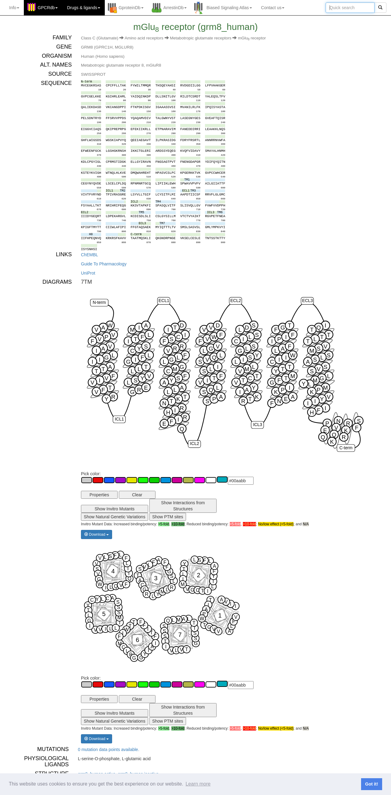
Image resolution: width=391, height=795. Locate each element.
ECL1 (164, 300)
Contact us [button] (273, 7)
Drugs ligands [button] (83, 7)
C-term (346, 447)
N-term (99, 302)
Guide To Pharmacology (103, 263)
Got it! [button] (371, 784)
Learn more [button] (197, 783)
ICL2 (194, 443)
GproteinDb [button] (131, 7)
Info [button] (14, 7)
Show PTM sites (167, 516)
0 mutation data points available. (108, 749)
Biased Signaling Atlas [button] (229, 7)
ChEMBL (89, 254)
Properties (99, 494)
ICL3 (257, 424)
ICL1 (119, 419)
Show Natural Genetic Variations (114, 516)
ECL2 (235, 300)
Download (96, 534)
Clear (137, 494)
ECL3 (307, 300)
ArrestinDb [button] (175, 7)
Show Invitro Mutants (115, 508)
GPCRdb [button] (48, 7)
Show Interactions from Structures (183, 505)
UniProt (88, 273)
